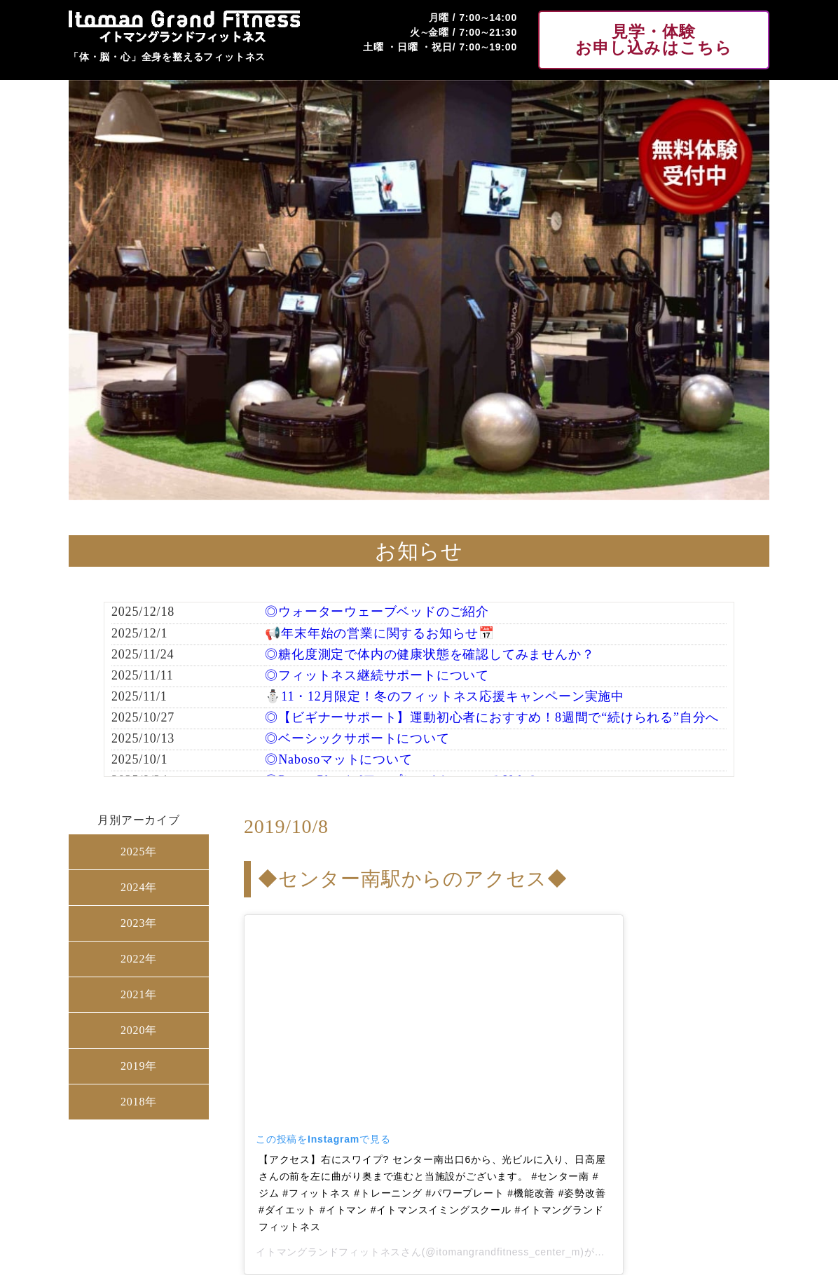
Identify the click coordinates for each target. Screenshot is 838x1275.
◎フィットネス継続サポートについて (377, 675)
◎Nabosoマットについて (338, 759)
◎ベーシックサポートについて (357, 738)
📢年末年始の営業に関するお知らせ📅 (380, 633)
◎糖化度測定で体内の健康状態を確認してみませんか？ (429, 654)
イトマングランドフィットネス (328, 1251)
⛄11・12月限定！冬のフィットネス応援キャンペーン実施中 (444, 696)
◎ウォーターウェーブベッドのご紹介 (377, 612)
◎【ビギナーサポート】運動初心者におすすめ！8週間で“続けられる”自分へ (492, 717)
